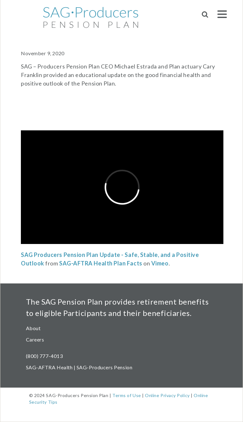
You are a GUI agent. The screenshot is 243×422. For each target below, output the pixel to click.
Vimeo (160, 263)
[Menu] (222, 15)
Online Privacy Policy (167, 395)
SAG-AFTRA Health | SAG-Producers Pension (79, 367)
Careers (35, 339)
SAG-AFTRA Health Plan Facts (100, 263)
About (33, 328)
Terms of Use (126, 395)
